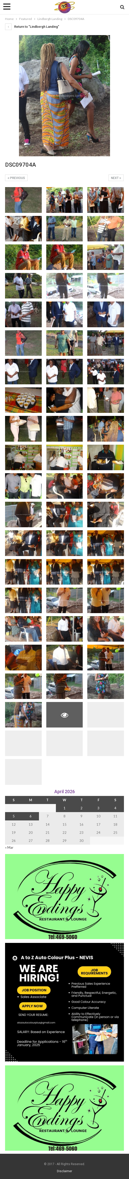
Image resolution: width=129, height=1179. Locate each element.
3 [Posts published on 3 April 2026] (98, 808)
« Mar (9, 847)
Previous (16, 178)
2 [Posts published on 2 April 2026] (81, 808)
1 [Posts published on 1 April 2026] (64, 808)
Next (116, 178)
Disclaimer (64, 1171)
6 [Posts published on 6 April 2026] (31, 816)
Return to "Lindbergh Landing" (32, 27)
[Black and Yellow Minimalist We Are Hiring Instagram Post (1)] (64, 1002)
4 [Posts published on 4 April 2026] (115, 808)
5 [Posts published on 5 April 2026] (14, 816)
